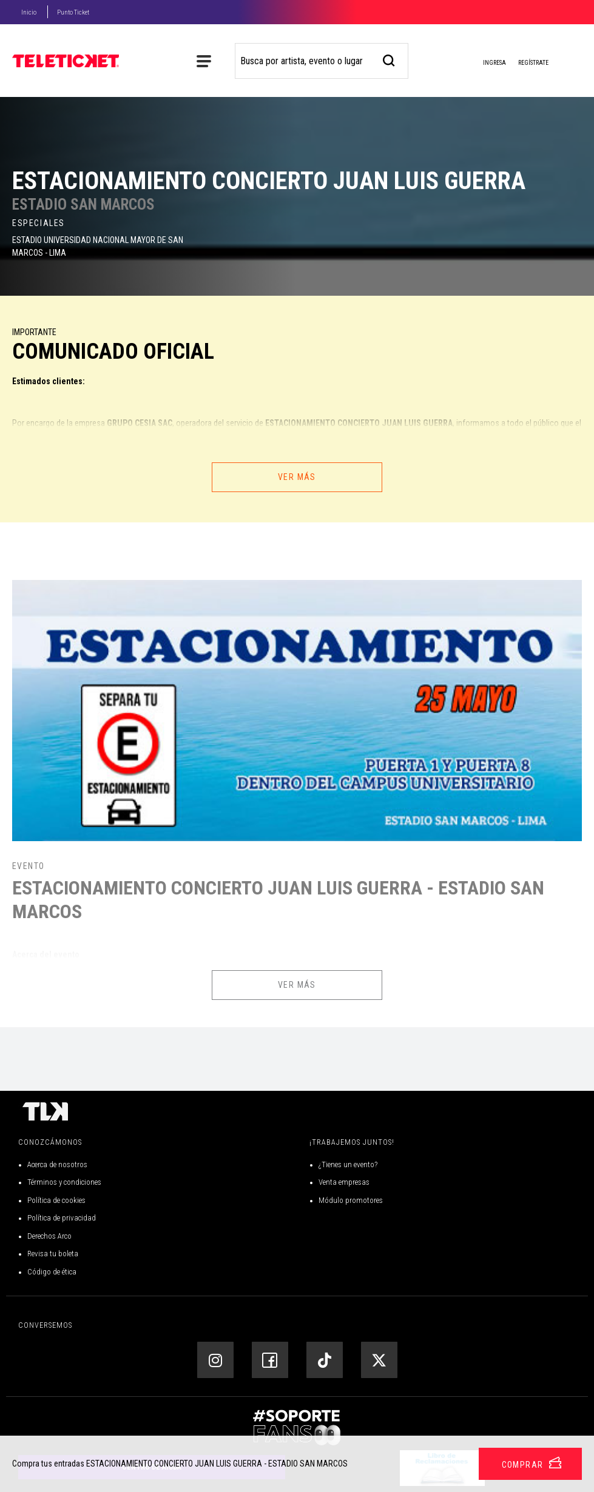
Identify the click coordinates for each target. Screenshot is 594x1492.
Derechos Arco (49, 1236)
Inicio (28, 12)
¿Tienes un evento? (348, 1164)
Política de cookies (56, 1200)
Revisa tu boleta (52, 1253)
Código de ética (51, 1271)
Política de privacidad (61, 1217)
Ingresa (485, 63)
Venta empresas (344, 1182)
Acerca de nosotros (57, 1164)
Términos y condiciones (64, 1182)
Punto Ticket (73, 12)
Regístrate (533, 62)
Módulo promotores (351, 1200)
